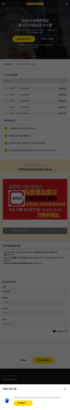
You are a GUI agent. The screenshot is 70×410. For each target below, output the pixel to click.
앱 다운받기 (22, 404)
